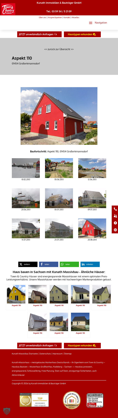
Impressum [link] (57, 353)
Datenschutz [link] (45, 353)
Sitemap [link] (68, 353)
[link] (8, 14)
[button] (96, 22)
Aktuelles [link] (75, 17)
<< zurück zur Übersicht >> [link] (59, 49)
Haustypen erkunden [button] (80, 34)
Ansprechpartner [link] (55, 17)
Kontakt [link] (67, 17)
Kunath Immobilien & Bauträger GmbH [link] (59, 2)
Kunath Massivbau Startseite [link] (25, 353)
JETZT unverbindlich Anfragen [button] (36, 34)
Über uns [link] (42, 17)
